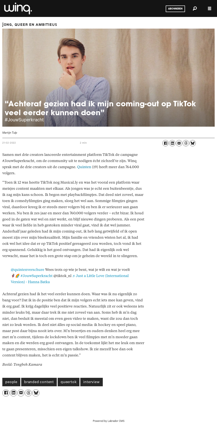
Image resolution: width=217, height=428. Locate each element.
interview (91, 382)
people (11, 382)
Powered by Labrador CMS (108, 421)
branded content (39, 382)
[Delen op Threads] (186, 143)
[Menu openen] (210, 8)
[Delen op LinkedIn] (172, 143)
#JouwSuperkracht (37, 276)
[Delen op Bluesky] (192, 143)
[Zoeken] (194, 8)
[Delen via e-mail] (179, 143)
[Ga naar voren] (17, 8)
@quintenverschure (27, 269)
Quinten (84, 167)
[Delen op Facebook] (165, 143)
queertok (69, 382)
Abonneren (175, 8)
